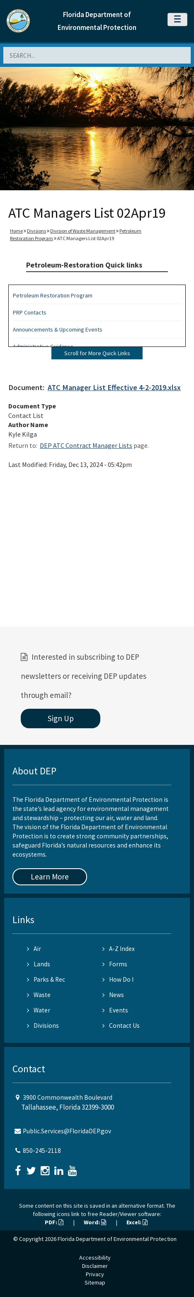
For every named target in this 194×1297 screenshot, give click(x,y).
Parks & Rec (46, 979)
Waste (39, 995)
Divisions (36, 231)
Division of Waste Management (82, 231)
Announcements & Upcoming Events (57, 329)
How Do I (117, 979)
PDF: (54, 1222)
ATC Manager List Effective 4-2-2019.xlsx (114, 387)
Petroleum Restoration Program (52, 295)
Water (38, 1010)
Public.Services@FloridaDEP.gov (67, 1131)
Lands (38, 964)
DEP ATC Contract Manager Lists (86, 445)
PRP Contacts (29, 312)
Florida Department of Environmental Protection (117, 1239)
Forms (114, 964)
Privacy (95, 1274)
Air (34, 949)
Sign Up (61, 718)
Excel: (137, 1222)
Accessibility (95, 1257)
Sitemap (95, 1282)
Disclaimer (95, 1266)
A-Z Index (118, 949)
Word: (95, 1222)
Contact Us (121, 1025)
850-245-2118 (42, 1151)
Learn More (50, 877)
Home (16, 231)
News (113, 995)
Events (115, 1010)
